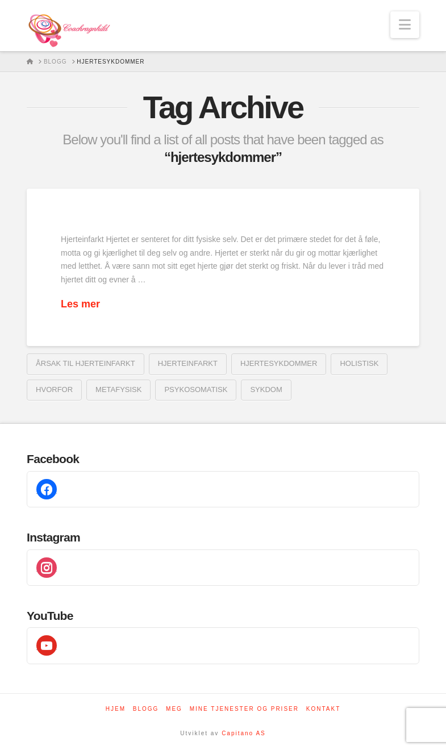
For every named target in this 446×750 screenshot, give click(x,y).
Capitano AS (244, 733)
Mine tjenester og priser (244, 709)
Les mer (80, 304)
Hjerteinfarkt (188, 363)
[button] (404, 24)
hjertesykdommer (279, 363)
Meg (174, 709)
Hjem (116, 709)
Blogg (146, 709)
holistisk (359, 363)
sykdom (266, 389)
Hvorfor (54, 389)
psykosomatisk (195, 389)
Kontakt (323, 709)
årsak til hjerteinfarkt (85, 363)
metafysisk (118, 389)
